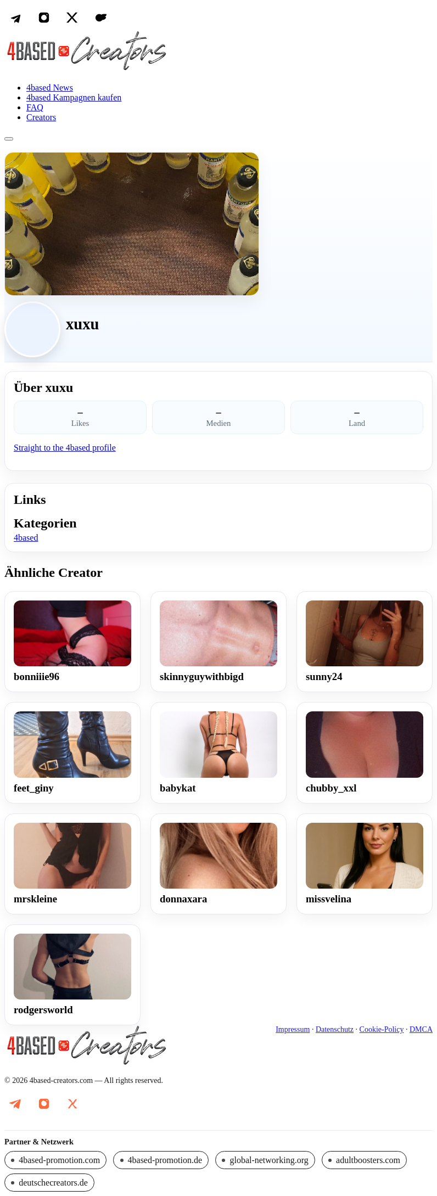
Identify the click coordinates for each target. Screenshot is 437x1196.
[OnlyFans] (101, 18)
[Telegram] (15, 18)
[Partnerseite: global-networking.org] (265, 1160)
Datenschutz (335, 1029)
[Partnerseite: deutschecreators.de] (49, 1182)
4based (26, 537)
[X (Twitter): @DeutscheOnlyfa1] (72, 1104)
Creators (41, 117)
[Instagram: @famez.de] (44, 1104)
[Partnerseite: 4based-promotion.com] (55, 1160)
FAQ (34, 107)
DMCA (421, 1029)
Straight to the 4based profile (65, 447)
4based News (49, 87)
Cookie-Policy (382, 1029)
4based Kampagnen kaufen (73, 97)
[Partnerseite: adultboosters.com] (364, 1160)
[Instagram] (44, 18)
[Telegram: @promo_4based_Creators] (15, 1104)
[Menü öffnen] (8, 139)
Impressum (293, 1029)
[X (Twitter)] (72, 18)
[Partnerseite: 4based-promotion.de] (161, 1160)
